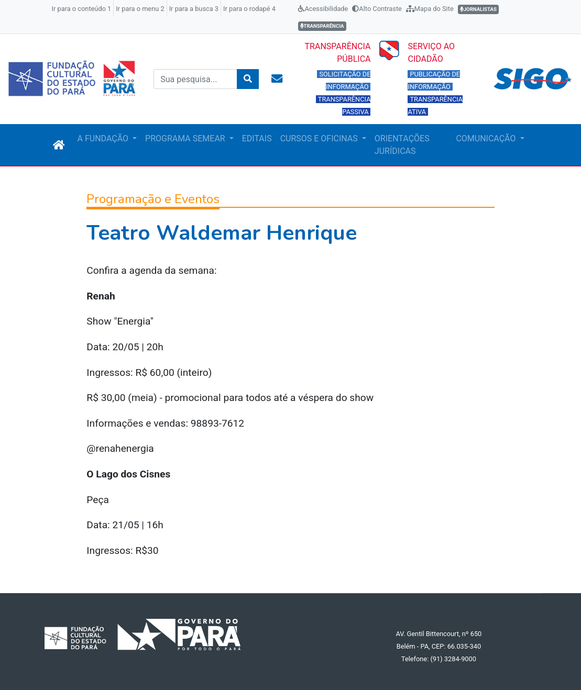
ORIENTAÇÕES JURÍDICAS (402, 144)
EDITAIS (257, 138)
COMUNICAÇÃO (487, 138)
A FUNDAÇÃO (104, 138)
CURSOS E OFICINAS (320, 138)
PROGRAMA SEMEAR (186, 138)
